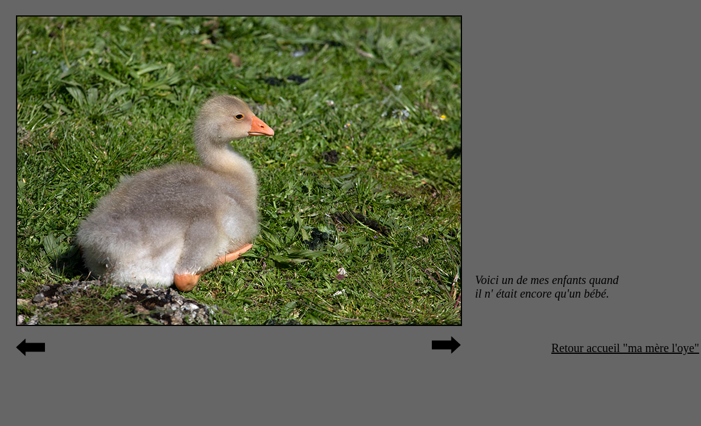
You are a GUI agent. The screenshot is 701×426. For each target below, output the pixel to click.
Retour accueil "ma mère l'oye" (625, 347)
